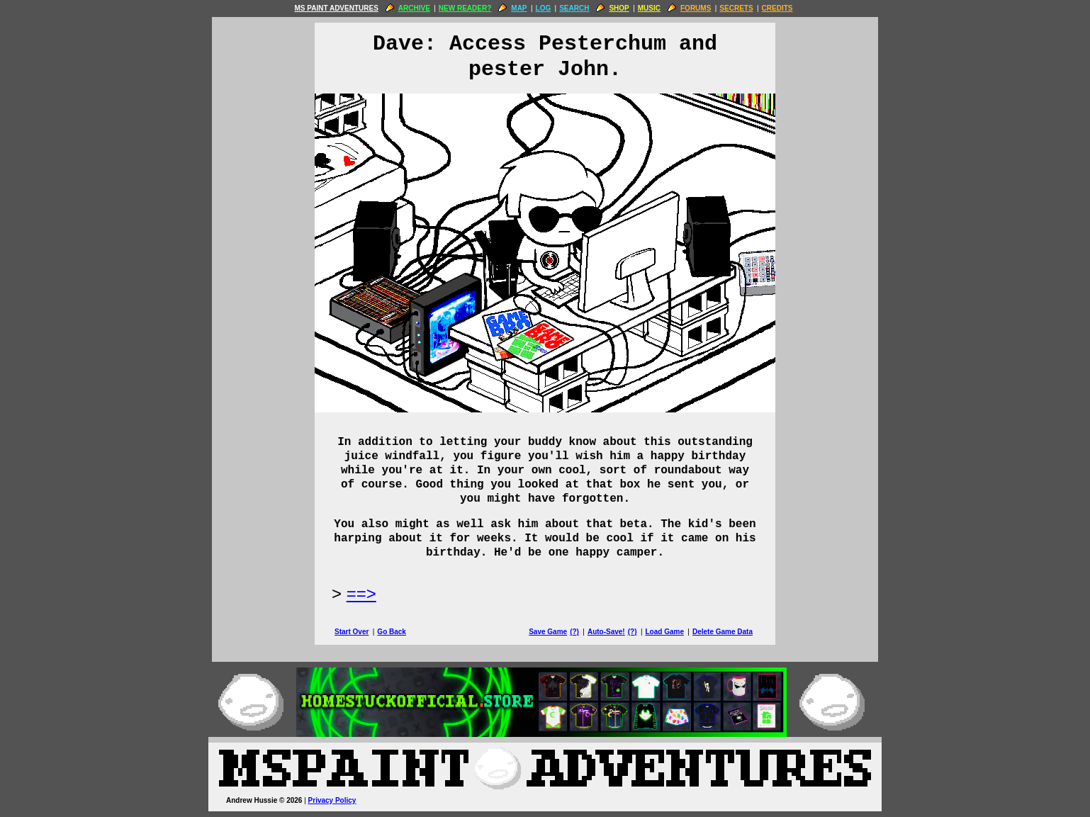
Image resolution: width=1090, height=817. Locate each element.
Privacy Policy (332, 800)
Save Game (548, 632)
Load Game (664, 632)
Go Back (391, 632)
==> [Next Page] (361, 593)
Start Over (352, 632)
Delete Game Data (722, 632)
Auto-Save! (606, 632)
